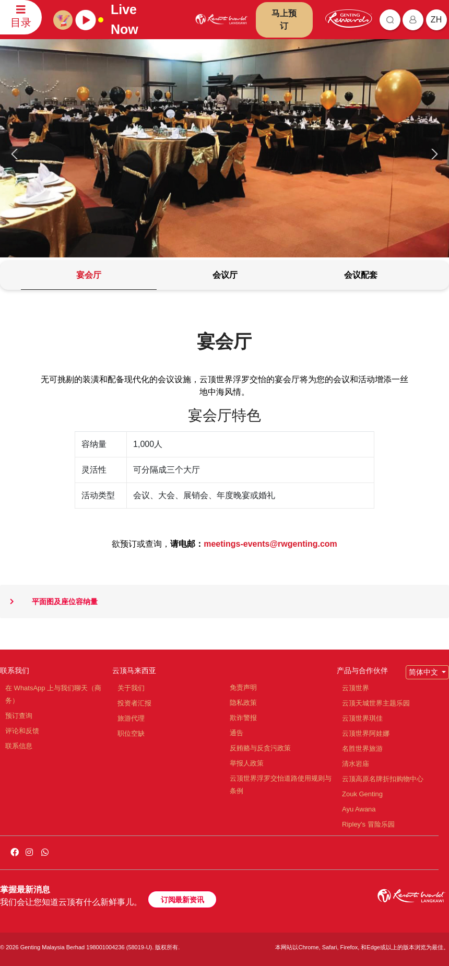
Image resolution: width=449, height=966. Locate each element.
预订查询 (18, 716)
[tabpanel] (224, 482)
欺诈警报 (243, 718)
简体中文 (424, 672)
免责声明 (243, 687)
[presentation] (16, 154)
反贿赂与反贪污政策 (260, 748)
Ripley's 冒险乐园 (368, 824)
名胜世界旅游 (362, 748)
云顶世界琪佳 (362, 718)
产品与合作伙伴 (362, 670)
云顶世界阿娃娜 (365, 733)
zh (436, 19)
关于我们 (131, 688)
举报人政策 (247, 763)
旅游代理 (131, 718)
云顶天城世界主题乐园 (376, 703)
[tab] (89, 275)
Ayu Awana (359, 809)
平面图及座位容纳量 (49, 601)
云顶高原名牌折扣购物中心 (382, 779)
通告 (236, 733)
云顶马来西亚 (134, 670)
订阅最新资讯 (182, 900)
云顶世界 (355, 688)
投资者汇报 (134, 703)
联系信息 (18, 746)
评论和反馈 (22, 731)
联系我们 (14, 670)
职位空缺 (131, 733)
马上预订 (284, 19)
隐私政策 (243, 702)
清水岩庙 (355, 764)
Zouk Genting (362, 794)
